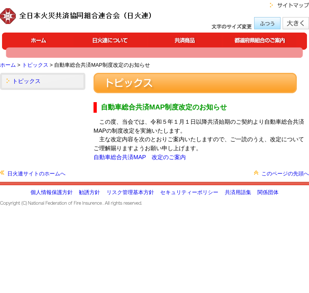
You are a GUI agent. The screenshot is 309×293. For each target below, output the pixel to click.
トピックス (35, 65)
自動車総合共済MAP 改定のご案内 (140, 157)
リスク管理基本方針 (130, 192)
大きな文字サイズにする (296, 23)
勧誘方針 (89, 192)
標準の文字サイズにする (267, 23)
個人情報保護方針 (51, 192)
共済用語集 (238, 192)
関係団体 (268, 192)
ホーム (8, 65)
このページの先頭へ (285, 174)
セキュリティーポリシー (189, 192)
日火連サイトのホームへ (36, 174)
